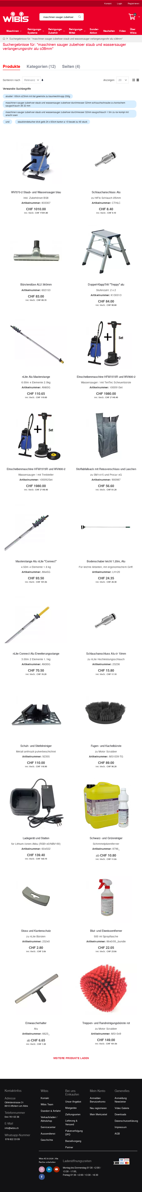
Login (119, 3)
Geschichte (47, 1140)
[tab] (14, 63)
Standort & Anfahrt (51, 1110)
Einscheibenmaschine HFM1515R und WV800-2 (106, 377)
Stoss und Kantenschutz (36, 931)
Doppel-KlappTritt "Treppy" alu (106, 284)
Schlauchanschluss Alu (106, 192)
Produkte (11, 66)
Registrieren (133, 3)
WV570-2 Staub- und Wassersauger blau (36, 192)
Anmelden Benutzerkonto (97, 1099)
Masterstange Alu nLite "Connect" (36, 561)
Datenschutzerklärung (126, 1120)
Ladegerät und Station (36, 838)
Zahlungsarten (72, 1114)
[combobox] (61, 17)
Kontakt (107, 3)
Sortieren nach (11, 80)
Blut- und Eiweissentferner (106, 931)
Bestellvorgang (73, 1141)
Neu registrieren (98, 1108)
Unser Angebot (73, 1101)
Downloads (120, 1114)
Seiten (71, 65)
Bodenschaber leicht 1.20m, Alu (106, 561)
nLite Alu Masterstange (36, 377)
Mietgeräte (71, 1108)
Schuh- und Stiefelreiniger (36, 746)
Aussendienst (48, 1133)
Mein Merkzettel (98, 1114)
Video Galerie (122, 1108)
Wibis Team (47, 1104)
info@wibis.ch (12, 1128)
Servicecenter (48, 1127)
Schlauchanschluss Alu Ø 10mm (106, 653)
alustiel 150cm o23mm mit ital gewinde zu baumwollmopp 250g (38, 96)
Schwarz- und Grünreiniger (106, 838)
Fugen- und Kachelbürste (106, 746)
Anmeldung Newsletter (121, 1099)
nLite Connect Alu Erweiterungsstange (36, 653)
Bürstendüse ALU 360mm (35, 284)
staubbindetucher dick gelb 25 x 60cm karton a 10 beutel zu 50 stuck (52, 121)
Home (4, 38)
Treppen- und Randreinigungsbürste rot (106, 1023)
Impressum (121, 1127)
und (7, 121)
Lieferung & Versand (71, 1122)
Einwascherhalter (35, 1023)
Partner (69, 1147)
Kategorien (41, 65)
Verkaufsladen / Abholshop (49, 1118)
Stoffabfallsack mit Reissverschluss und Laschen (106, 469)
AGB (117, 1133)
